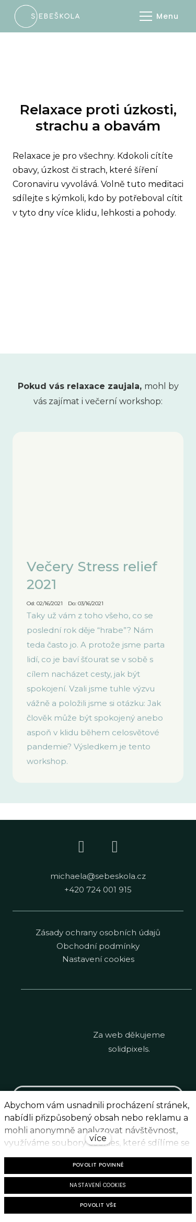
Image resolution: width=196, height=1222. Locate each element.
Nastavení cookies (98, 963)
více (98, 1138)
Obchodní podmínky (98, 950)
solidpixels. (129, 1053)
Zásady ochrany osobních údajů (98, 937)
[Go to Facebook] (81, 850)
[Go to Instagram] (115, 850)
